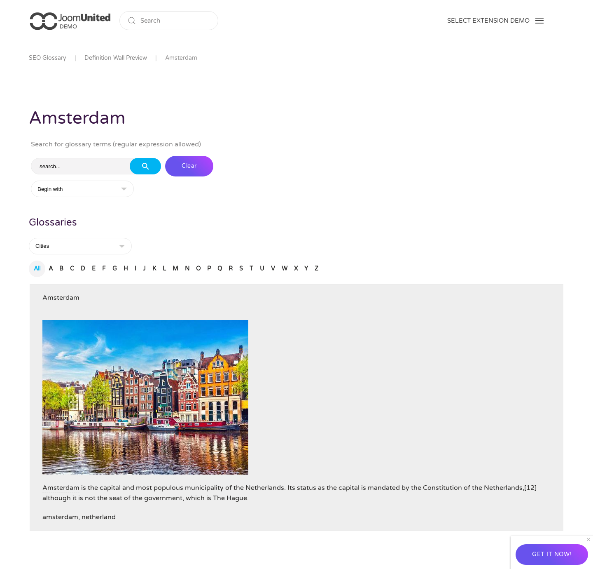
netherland (99, 517)
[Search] (168, 20)
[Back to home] (70, 20)
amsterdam (60, 517)
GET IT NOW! (552, 554)
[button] (495, 20)
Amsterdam (60, 298)
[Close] (588, 540)
